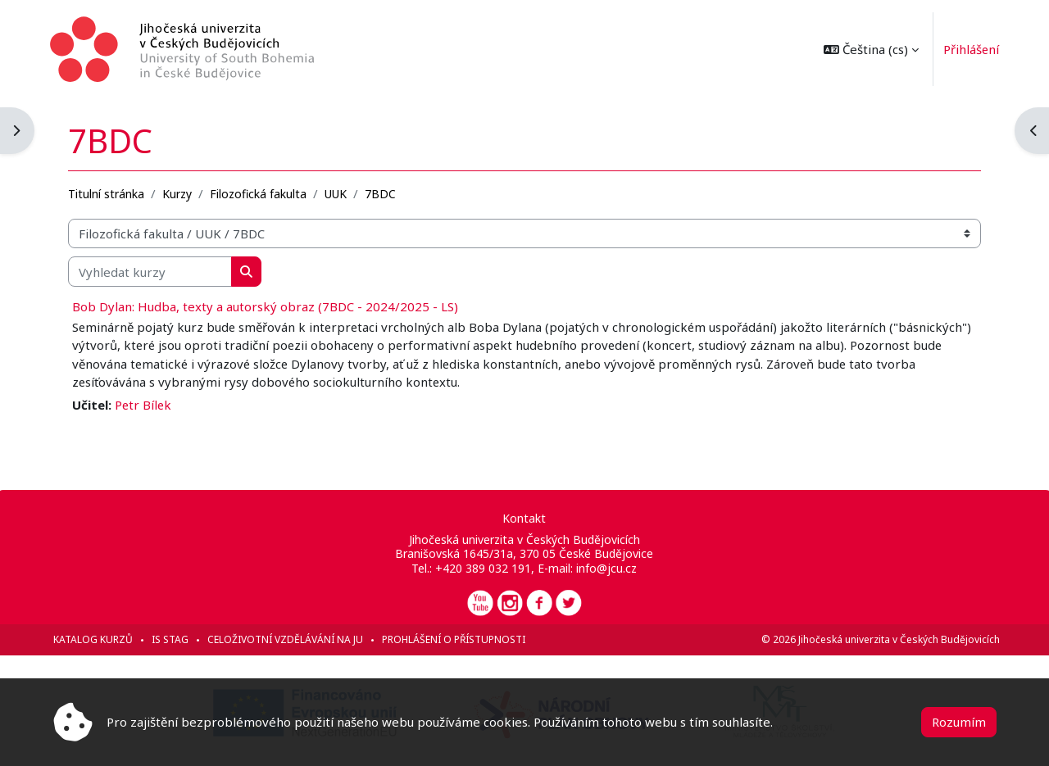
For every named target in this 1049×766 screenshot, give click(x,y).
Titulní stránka (109, 194)
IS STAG (173, 639)
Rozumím (959, 722)
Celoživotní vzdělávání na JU (288, 639)
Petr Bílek (147, 405)
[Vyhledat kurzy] (153, 271)
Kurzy (180, 194)
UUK (339, 194)
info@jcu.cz (607, 568)
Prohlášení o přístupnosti (457, 639)
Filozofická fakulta (261, 194)
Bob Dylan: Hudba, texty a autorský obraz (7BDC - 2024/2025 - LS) (268, 306)
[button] (868, 49)
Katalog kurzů (96, 639)
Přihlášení (968, 49)
